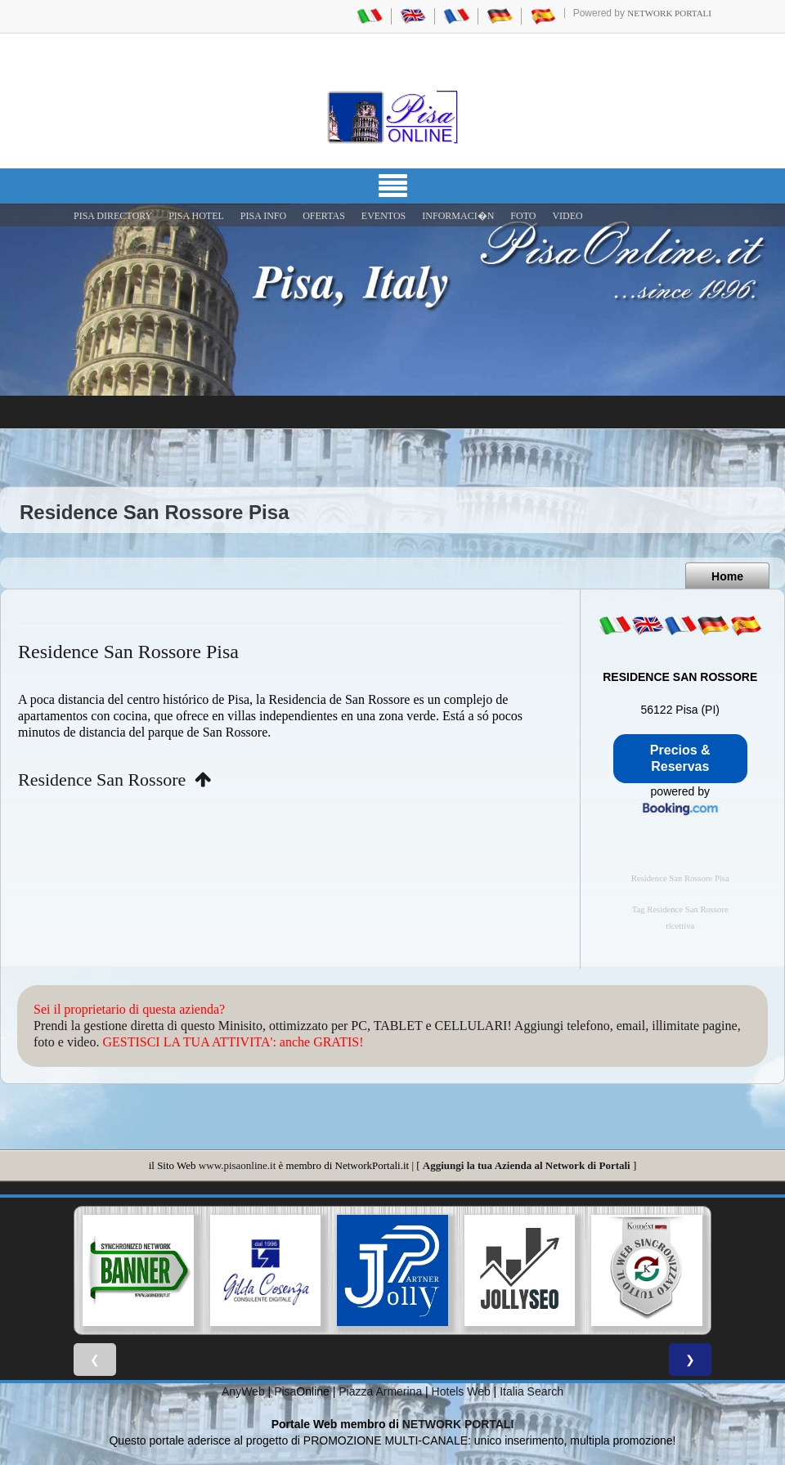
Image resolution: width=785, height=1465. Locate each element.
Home (727, 576)
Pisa (285, 1391)
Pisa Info (263, 216)
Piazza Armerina (380, 1391)
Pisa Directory (113, 216)
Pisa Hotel (196, 216)
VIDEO (567, 216)
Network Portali (669, 13)
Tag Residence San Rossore (680, 909)
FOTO (523, 216)
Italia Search (531, 1391)
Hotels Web (461, 1391)
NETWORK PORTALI (458, 1424)
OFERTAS (324, 216)
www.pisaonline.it (237, 1165)
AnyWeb (243, 1391)
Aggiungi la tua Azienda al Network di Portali (526, 1165)
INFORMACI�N (458, 216)
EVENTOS (383, 216)
